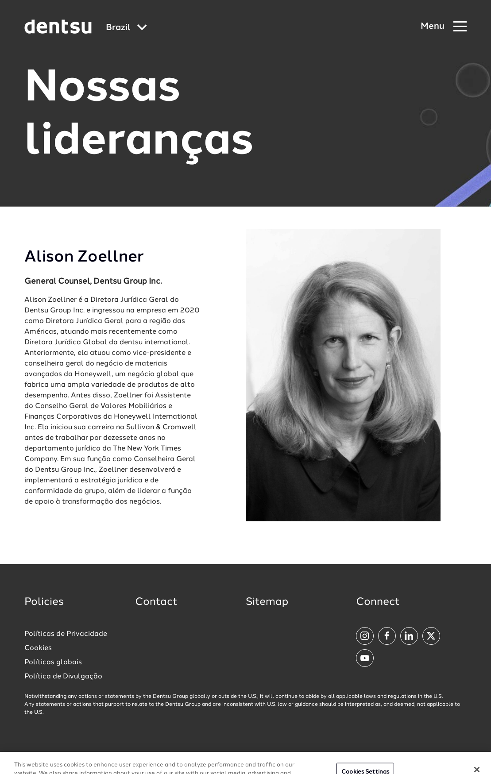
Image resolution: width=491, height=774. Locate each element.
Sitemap (267, 602)
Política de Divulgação (63, 676)
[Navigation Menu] (444, 26)
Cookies (38, 648)
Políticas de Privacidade (65, 634)
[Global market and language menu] (126, 28)
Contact (156, 602)
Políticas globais (53, 662)
